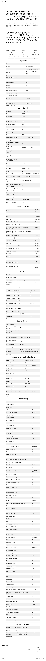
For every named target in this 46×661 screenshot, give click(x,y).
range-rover (21, 24)
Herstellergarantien (34, 58)
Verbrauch (35, 56)
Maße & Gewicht (24, 56)
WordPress (42, 658)
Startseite (8, 24)
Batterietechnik (11, 58)
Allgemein (11, 56)
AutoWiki (4, 2)
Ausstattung (27, 58)
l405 (26, 24)
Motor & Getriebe (16, 56)
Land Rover (14, 24)
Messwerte (30, 56)
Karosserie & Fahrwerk (19, 58)
